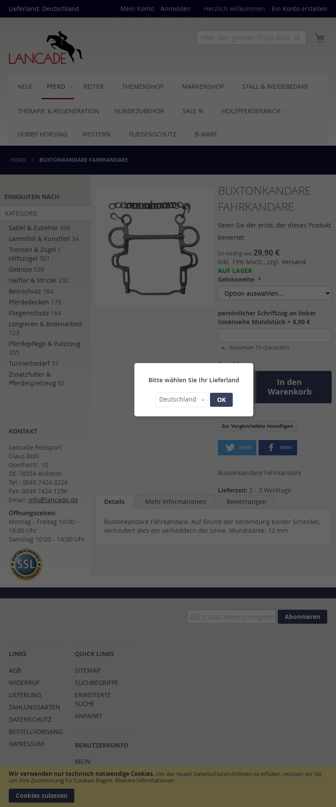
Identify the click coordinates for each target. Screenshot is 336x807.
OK (221, 399)
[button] (181, 399)
